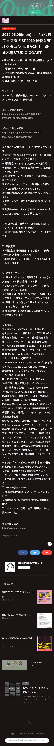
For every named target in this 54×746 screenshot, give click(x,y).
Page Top (27, 722)
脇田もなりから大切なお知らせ (16, 615)
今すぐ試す (35, 12)
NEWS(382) (13, 536)
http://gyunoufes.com (14, 528)
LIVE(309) (5, 536)
